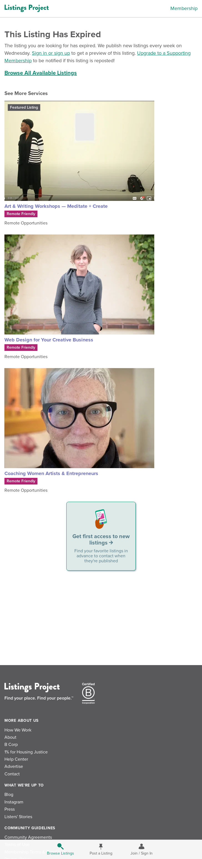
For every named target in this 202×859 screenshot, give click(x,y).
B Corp (11, 744)
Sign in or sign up (51, 53)
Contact (12, 774)
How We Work (17, 730)
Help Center (16, 759)
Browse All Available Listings (40, 73)
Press (9, 809)
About (10, 737)
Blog (8, 794)
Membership (184, 8)
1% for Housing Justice (26, 752)
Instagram (13, 802)
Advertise (13, 766)
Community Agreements (28, 837)
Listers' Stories (18, 817)
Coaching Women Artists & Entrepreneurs (51, 473)
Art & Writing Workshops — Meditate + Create (56, 206)
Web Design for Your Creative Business (48, 340)
